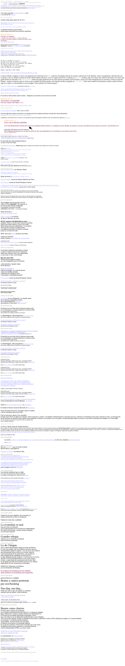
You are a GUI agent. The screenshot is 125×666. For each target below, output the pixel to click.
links (30, 602)
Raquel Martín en (9, 115)
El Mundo (25, 315)
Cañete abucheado (31, 55)
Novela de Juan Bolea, (9, 26)
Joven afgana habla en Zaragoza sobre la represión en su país (16, 173)
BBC (49, 76)
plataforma (9, 447)
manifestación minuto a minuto (10, 641)
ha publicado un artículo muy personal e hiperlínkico (14, 601)
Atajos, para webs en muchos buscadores (14, 153)
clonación (79, 78)
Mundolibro (16, 509)
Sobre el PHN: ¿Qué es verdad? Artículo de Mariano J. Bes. (19, 73)
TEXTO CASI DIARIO (6, 1)
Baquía (13, 14)
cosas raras (10, 42)
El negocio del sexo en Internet (10, 324)
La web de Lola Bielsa (6, 161)
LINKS (8, 148)
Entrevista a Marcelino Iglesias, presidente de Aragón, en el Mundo (17, 646)
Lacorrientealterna (19, 13)
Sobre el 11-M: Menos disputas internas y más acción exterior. (13, 596)
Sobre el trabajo (6, 216)
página (13, 233)
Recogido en (24, 115)
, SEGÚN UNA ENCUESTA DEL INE (19, 332)
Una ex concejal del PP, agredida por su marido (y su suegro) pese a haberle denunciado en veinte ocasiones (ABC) (16, 89)
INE (30, 333)
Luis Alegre (32, 86)
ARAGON (67, 117)
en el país (29, 401)
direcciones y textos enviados (11, 157)
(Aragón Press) (29, 459)
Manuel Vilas (31, 362)
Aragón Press (19, 467)
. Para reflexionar (7, 149)
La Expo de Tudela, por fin (9, 213)
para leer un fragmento (21, 506)
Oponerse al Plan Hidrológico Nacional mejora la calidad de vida (14, 632)
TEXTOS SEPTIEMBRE (40, 6)
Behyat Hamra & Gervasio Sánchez (9, 242)
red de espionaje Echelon (14, 405)
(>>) (29, 221)
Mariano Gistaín (18, 1)
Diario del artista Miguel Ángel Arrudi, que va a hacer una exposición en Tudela (13, 481)
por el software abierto (17, 46)
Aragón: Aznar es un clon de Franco (10, 93)
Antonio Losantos (5, 505)
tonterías (3, 42)
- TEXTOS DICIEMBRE (11, 6)
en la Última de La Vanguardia (20, 238)
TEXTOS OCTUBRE (31, 6)
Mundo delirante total (7, 169)
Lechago (17, 301)
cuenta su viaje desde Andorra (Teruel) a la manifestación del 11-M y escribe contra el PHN (12, 487)
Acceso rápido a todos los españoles (13, 155)
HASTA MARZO (4, 6)
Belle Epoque (21, 303)
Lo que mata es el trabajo (8, 110)
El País (30, 315)
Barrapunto (31, 407)
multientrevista (33, 509)
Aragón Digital (18, 636)
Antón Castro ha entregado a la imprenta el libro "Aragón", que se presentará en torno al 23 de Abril (15, 501)
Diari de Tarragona (5, 644)
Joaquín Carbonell (5, 245)
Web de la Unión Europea (7, 152)
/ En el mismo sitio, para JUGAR (23, 149)
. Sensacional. (10, 151)
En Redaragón (19, 640)
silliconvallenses (26, 79)
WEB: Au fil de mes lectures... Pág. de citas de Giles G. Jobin (16, 105)
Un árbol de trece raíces (8, 145)
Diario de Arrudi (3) (6, 378)
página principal (74, 440)
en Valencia (27, 478)
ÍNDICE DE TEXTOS (31, 8)
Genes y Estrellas (8, 365)
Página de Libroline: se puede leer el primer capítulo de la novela (17, 432)
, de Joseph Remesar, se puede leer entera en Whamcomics (32, 440)
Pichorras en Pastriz (7, 451)
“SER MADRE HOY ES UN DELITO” (14, 138)
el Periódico (78, 81)
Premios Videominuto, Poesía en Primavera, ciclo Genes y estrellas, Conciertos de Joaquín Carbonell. (15, 495)
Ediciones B (22, 26)
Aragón (27, 1)
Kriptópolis (28, 405)
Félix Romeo (9, 509)
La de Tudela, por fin (21, 176)
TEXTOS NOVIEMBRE (21, 6)
